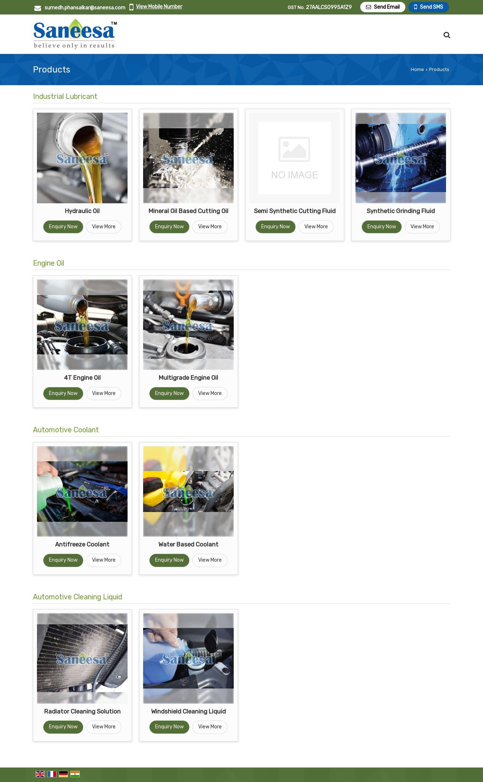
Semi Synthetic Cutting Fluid (295, 211)
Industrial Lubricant (65, 96)
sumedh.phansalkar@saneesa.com (85, 8)
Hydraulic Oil (82, 211)
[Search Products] (445, 35)
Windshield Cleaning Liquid (188, 711)
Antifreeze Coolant (82, 544)
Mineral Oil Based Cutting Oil (188, 211)
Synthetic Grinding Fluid (401, 211)
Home (417, 69)
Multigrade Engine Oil (188, 377)
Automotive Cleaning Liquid (77, 597)
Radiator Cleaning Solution (82, 711)
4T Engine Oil (82, 377)
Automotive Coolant (66, 430)
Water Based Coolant (188, 544)
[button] (159, 7)
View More (104, 227)
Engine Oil (48, 263)
